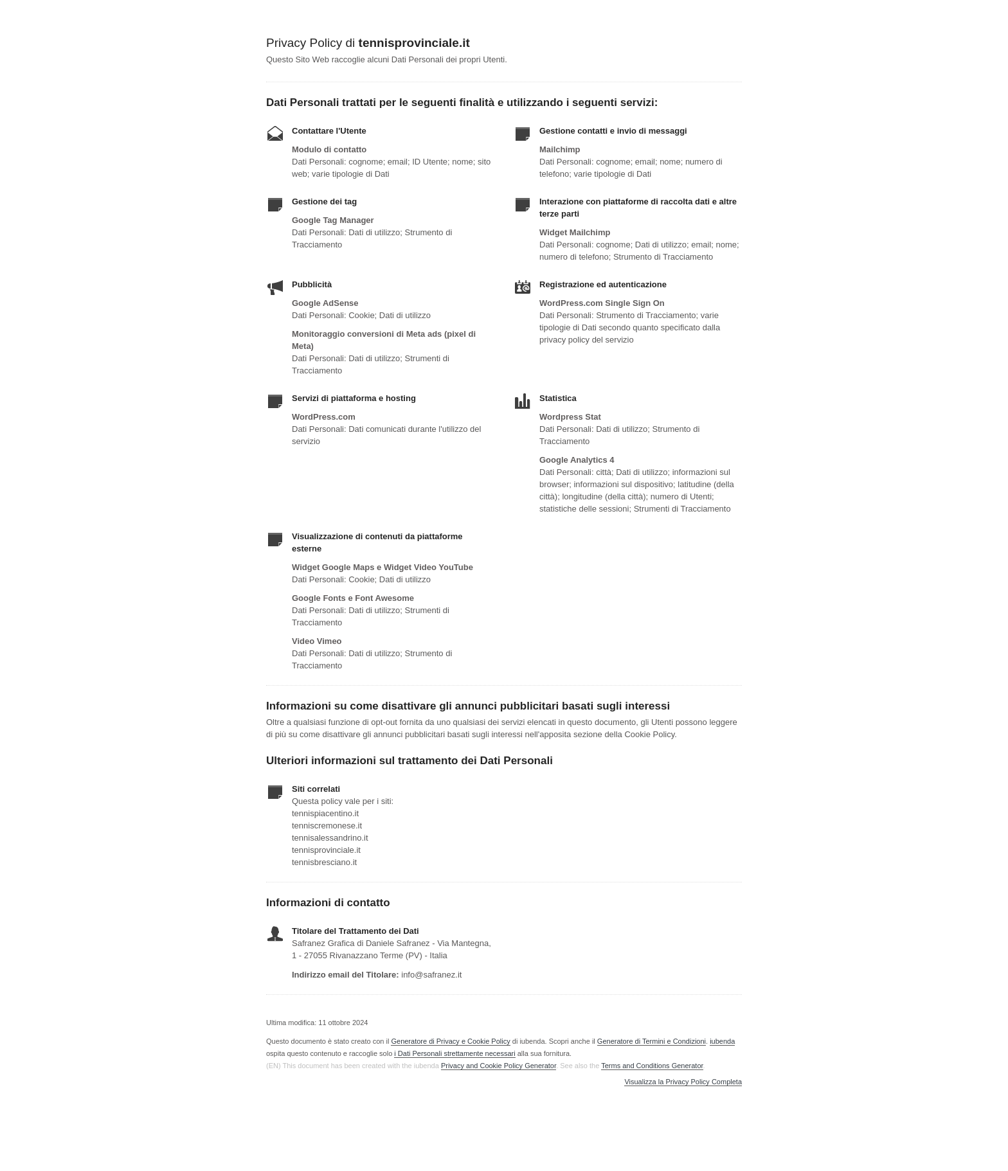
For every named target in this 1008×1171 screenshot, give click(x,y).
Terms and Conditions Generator (652, 1065)
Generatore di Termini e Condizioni (651, 1041)
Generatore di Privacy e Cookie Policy (450, 1041)
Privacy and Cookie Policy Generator (498, 1065)
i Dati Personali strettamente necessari (454, 1053)
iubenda (722, 1041)
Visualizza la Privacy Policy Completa (683, 1082)
